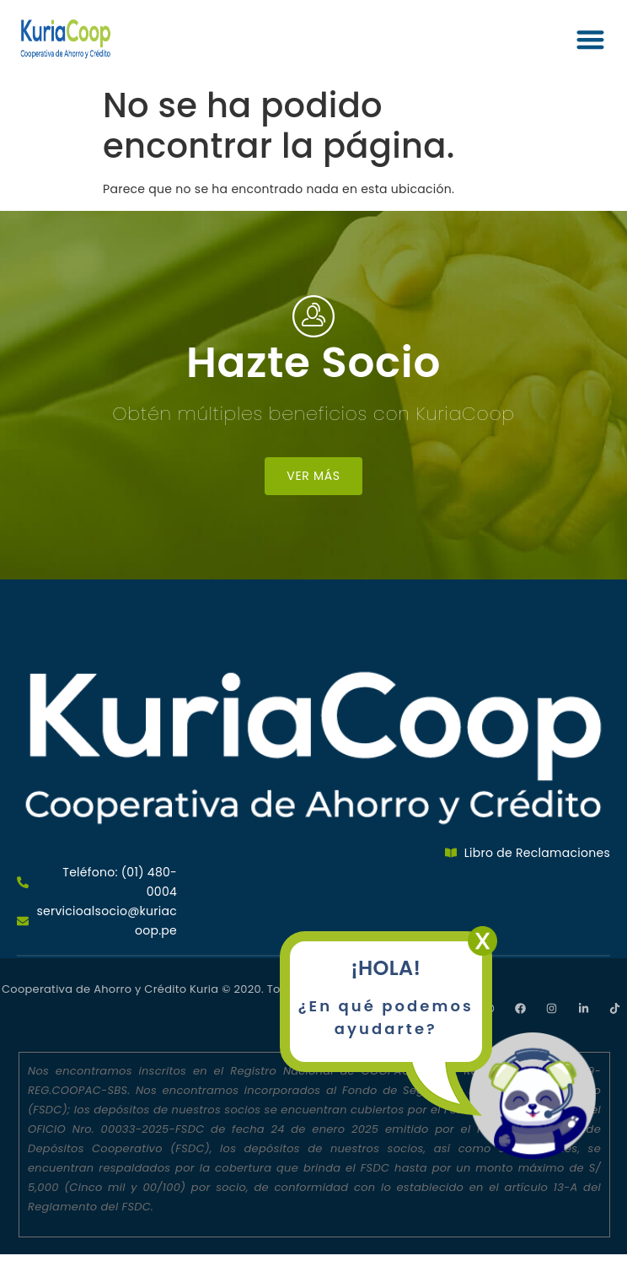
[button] (590, 39)
